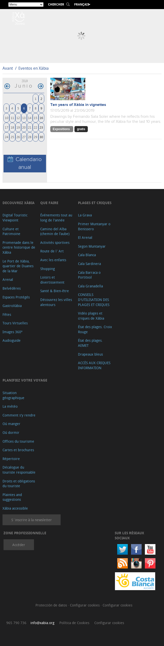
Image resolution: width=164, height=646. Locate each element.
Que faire (49, 202)
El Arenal (85, 237)
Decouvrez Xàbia (18, 202)
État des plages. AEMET (90, 343)
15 (35, 118)
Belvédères (12, 288)
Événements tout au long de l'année (56, 217)
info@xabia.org (42, 622)
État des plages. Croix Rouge (95, 329)
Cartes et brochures (18, 449)
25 (12, 137)
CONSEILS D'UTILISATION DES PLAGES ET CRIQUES (93, 299)
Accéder (18, 544)
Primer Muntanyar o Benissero (94, 226)
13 (24, 118)
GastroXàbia (12, 305)
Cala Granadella (90, 286)
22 (35, 127)
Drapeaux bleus (90, 354)
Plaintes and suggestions (12, 497)
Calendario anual (25, 163)
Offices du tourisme (18, 441)
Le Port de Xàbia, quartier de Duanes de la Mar (18, 266)
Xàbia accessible (15, 508)
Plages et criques (94, 202)
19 (18, 127)
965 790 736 (16, 622)
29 (35, 137)
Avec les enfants (53, 259)
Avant (8, 68)
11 (12, 118)
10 (6, 118)
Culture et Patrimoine (11, 231)
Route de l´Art (52, 251)
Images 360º (12, 331)
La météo (10, 406)
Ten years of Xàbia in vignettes (78, 104)
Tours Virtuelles (15, 323)
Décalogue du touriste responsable (19, 470)
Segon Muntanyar (92, 246)
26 (18, 137)
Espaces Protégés (16, 297)
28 (29, 137)
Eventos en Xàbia (33, 68)
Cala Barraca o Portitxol (89, 275)
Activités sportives (54, 242)
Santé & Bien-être (54, 290)
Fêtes (7, 314)
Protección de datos (51, 605)
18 (12, 127)
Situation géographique (13, 395)
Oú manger (11, 423)
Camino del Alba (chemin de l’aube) (54, 231)
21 (29, 127)
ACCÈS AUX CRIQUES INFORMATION (94, 365)
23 (41, 127)
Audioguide (12, 340)
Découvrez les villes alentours (56, 302)
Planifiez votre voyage (25, 380)
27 (24, 137)
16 (41, 118)
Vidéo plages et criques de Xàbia (91, 316)
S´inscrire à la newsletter (31, 519)
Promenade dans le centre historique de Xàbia (19, 247)
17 (6, 127)
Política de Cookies (74, 622)
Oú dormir (11, 432)
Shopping (47, 268)
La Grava (85, 215)
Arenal (8, 279)
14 (29, 118)
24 (6, 137)
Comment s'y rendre (19, 415)
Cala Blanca (87, 254)
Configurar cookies (85, 605)
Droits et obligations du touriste (19, 483)
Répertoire (11, 458)
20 (24, 127)
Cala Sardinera (89, 263)
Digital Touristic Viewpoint (15, 217)
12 (18, 118)
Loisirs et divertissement (52, 280)
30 (41, 137)
